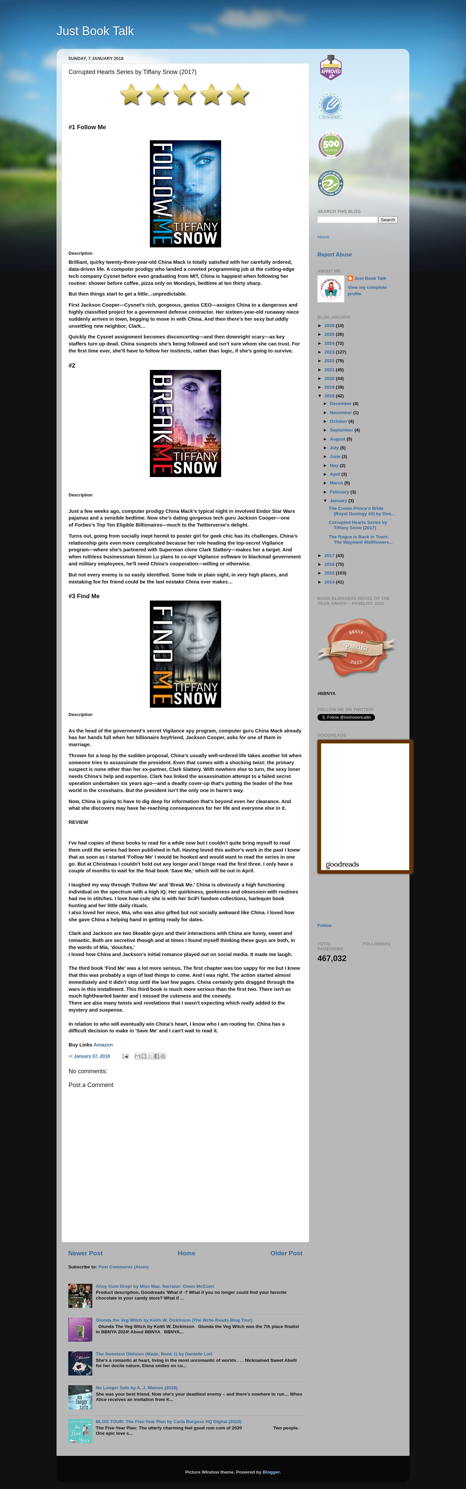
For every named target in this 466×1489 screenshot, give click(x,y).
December (341, 403)
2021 (330, 369)
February (340, 491)
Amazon (103, 1044)
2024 (330, 343)
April (336, 474)
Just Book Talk (95, 31)
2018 (330, 395)
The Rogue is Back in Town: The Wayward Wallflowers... (361, 539)
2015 (330, 572)
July (335, 447)
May (335, 465)
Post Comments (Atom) (123, 1266)
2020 (330, 378)
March (337, 482)
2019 (330, 387)
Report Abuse (334, 254)
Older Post (286, 1253)
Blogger (271, 1472)
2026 (330, 325)
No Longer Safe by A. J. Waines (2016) (136, 1387)
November (341, 412)
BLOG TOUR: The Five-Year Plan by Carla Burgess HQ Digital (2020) (169, 1421)
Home (186, 1253)
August (338, 439)
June (336, 456)
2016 (330, 564)
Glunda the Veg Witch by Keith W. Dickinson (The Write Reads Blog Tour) (174, 1320)
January (339, 500)
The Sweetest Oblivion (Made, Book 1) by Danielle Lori (154, 1353)
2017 (330, 555)
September (342, 430)
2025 (330, 334)
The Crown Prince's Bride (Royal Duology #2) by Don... (362, 511)
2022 (330, 360)
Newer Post (85, 1253)
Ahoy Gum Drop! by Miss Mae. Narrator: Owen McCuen (155, 1286)
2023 (330, 352)
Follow (324, 925)
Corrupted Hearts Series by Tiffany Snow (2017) (358, 525)
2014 (330, 581)
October (339, 421)
